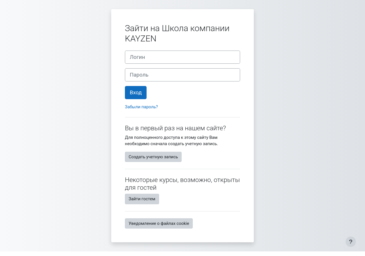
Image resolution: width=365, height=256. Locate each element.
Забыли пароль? (141, 106)
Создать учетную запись (153, 156)
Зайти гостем (142, 198)
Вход (136, 92)
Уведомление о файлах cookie (159, 223)
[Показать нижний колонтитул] (351, 242)
